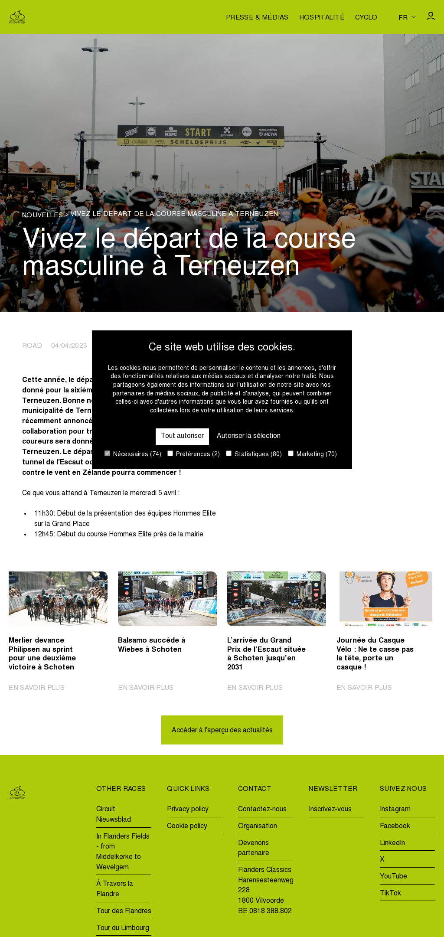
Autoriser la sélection (249, 436)
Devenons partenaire (253, 848)
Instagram (395, 809)
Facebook (395, 826)
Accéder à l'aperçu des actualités (222, 730)
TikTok (390, 893)
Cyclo (366, 18)
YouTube (393, 876)
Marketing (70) (312, 454)
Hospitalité (322, 18)
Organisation (257, 826)
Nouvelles (42, 215)
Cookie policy (187, 826)
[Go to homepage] (17, 17)
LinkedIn (392, 843)
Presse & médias (257, 18)
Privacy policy (188, 809)
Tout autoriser (182, 436)
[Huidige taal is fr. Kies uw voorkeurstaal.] (407, 17)
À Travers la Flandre (114, 889)
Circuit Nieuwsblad (113, 814)
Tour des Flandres (123, 911)
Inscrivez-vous (330, 809)
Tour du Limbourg (122, 928)
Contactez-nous (262, 809)
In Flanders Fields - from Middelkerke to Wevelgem (123, 852)
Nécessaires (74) (132, 454)
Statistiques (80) (254, 454)
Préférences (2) (193, 454)
